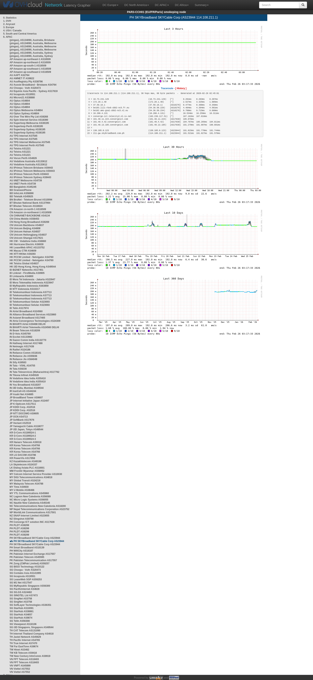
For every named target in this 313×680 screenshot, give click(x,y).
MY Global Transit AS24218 (25, 480)
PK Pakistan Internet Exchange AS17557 (32, 554)
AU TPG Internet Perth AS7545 (27, 145)
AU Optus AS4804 (20, 100)
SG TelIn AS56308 (20, 621)
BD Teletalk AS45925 (21, 196)
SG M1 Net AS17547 (21, 582)
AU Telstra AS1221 (20, 148)
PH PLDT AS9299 (19, 525)
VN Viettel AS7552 (20, 668)
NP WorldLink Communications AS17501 (33, 512)
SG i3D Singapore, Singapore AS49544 (31, 627)
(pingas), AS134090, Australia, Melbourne (33, 43)
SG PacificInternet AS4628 (25, 589)
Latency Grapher (68, 5)
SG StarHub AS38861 (22, 611)
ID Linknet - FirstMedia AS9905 (27, 273)
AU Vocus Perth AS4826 (23, 158)
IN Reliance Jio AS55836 (23, 356)
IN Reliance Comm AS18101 (25, 352)
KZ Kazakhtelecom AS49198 (26, 461)
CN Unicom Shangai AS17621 (26, 238)
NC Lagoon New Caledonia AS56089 (30, 496)
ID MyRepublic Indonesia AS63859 (29, 285)
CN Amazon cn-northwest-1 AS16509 (30, 212)
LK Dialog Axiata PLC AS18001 (27, 467)
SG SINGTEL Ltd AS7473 (24, 595)
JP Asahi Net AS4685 (21, 394)
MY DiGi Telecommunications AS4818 (31, 477)
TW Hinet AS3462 (19, 649)
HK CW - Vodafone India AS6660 (28, 241)
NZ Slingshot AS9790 (22, 518)
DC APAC (162, 5)
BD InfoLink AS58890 (22, 193)
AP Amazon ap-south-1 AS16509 (28, 65)
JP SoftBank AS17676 (22, 419)
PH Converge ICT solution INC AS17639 (32, 522)
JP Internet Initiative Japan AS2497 (29, 400)
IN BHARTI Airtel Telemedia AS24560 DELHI (34, 327)
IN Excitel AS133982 (21, 337)
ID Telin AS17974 (19, 308)
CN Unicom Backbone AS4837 (27, 225)
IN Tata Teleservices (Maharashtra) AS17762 (34, 372)
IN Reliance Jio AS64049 (23, 359)
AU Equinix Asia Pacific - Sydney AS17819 (34, 91)
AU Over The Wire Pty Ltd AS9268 (29, 116)
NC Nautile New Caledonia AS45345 (30, 502)
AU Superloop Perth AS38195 (26, 126)
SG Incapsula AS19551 (22, 576)
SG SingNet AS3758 (21, 598)
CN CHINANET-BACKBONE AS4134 (30, 215)
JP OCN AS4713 (19, 416)
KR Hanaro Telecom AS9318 (25, 442)
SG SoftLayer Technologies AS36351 (30, 605)
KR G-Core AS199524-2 (23, 435)
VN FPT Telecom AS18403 (24, 659)
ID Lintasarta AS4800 (21, 276)
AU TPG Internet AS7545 (23, 135)
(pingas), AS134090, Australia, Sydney (31, 52)
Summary (202, 5)
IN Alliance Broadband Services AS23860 (33, 314)
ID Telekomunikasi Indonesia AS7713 (31, 292)
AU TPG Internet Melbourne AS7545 (30, 142)
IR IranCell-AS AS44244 (23, 391)
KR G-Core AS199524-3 (23, 439)
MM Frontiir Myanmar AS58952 (27, 471)
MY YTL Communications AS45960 (29, 493)
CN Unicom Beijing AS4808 (25, 228)
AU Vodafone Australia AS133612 (28, 161)
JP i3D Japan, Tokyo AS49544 (26, 429)
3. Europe (8, 27)
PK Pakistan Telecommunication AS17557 (33, 560)
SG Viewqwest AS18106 (23, 624)
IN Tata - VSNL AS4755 (22, 365)
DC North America (136, 5)
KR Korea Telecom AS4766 (25, 445)
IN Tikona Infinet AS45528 (24, 375)
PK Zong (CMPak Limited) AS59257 (30, 563)
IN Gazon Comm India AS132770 (28, 340)
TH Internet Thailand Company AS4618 (31, 633)
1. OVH (7, 21)
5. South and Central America (20, 33)
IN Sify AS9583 (18, 362)
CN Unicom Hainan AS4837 (25, 231)
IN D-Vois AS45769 (20, 333)
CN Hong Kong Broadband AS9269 (29, 222)
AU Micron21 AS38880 (22, 97)
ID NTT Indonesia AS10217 (25, 289)
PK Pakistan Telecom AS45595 (27, 557)
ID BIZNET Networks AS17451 (26, 269)
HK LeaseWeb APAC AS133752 (27, 247)
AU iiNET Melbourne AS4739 (26, 180)
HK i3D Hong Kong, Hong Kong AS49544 (33, 266)
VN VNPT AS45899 (20, 665)
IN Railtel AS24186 (20, 349)
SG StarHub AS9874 (21, 617)
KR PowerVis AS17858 (22, 458)
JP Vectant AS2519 (20, 423)
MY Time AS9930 (19, 487)
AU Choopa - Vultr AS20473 (25, 88)
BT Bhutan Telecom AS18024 (26, 206)
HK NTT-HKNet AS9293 (23, 254)
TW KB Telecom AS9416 (23, 652)
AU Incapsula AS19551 (22, 94)
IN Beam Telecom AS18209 (25, 330)
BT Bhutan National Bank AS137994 (30, 202)
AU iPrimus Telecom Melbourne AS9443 (32, 171)
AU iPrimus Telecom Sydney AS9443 (30, 177)
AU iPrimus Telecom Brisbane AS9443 (31, 167)
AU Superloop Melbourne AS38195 (29, 123)
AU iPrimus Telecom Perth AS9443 (29, 174)
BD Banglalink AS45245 (23, 187)
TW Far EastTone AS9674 (24, 646)
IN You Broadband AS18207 (25, 384)
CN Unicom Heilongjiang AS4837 (28, 234)
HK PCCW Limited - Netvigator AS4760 (31, 257)
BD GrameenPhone (20, 190)
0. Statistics (10, 17)
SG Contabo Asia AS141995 (25, 573)
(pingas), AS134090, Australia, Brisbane (32, 40)
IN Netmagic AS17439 (22, 346)
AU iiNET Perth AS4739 (23, 183)
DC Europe (110, 5)
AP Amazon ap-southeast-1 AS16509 (30, 68)
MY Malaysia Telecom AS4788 (26, 483)
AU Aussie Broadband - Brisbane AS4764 (33, 84)
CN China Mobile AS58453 (24, 218)
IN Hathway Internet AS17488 (26, 343)
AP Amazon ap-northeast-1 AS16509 (30, 59)
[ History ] (180, 88)
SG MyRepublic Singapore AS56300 (30, 585)
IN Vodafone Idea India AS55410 (28, 378)
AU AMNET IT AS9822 (22, 78)
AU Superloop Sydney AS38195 (27, 129)
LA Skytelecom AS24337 (23, 464)
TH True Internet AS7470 (23, 643)
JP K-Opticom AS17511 (23, 404)
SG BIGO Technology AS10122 (27, 566)
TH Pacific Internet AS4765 (25, 640)
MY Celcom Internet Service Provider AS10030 (36, 474)
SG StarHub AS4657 (21, 614)
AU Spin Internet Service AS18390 (29, 119)
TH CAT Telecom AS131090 (25, 630)
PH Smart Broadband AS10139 (27, 547)
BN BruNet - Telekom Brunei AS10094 (31, 199)
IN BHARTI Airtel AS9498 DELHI (28, 324)
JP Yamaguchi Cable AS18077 (27, 426)
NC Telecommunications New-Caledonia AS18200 (38, 506)
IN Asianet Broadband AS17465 (27, 317)
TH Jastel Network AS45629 (25, 637)
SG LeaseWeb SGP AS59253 (26, 579)
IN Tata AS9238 (18, 368)
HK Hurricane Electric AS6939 (27, 244)
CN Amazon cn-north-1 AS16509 (28, 209)
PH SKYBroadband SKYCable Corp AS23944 (35, 538)
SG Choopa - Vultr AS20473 (25, 569)
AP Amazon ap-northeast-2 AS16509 (30, 62)
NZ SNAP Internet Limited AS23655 (29, 515)
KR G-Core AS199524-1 (23, 432)
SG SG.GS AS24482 (21, 592)
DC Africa (182, 5)
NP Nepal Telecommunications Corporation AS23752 (39, 509)
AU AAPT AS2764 (19, 75)
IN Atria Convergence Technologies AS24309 (35, 321)
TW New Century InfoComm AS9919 (30, 656)
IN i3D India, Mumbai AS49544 (27, 388)
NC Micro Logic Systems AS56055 (29, 499)
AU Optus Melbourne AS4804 (26, 110)
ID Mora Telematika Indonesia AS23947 (32, 282)
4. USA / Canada (12, 30)
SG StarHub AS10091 (22, 608)
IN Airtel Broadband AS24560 (26, 311)
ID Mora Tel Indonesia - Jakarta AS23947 (32, 279)
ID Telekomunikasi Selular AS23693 (30, 301)
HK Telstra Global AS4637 (24, 263)
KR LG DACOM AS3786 (23, 455)
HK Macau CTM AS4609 (23, 250)
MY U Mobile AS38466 (22, 490)
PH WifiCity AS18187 (21, 550)
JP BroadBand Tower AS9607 (26, 397)
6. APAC (7, 37)
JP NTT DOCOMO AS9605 (24, 413)
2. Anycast (9, 24)
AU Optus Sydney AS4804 (24, 113)
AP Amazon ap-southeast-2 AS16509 (30, 72)
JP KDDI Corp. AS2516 (22, 407)
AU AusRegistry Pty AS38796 (26, 81)
